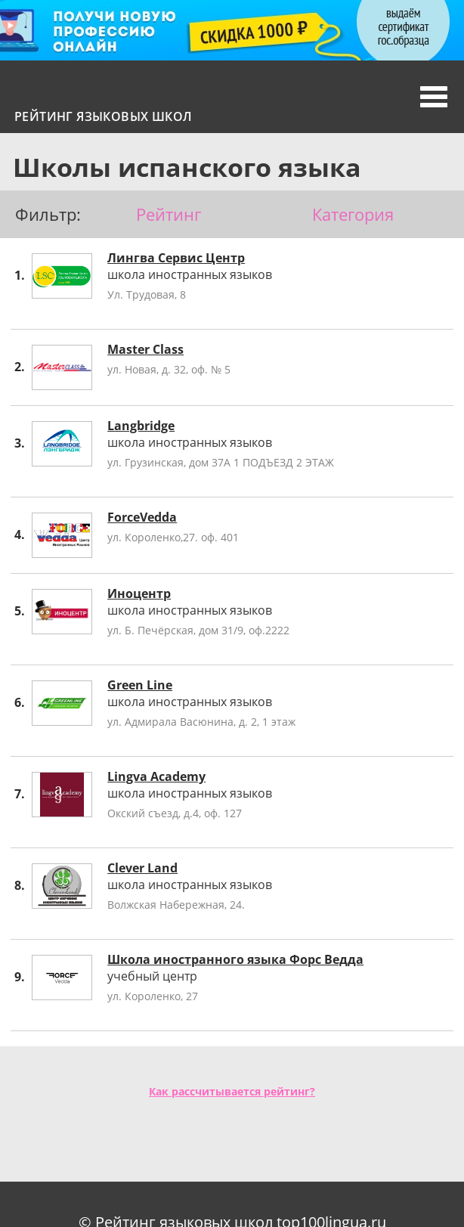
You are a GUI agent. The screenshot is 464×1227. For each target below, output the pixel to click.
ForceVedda (142, 517)
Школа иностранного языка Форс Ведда (235, 959)
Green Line (139, 685)
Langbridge (141, 425)
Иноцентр (139, 593)
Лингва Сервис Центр (176, 257)
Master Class (145, 349)
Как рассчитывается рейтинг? (232, 1091)
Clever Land (142, 868)
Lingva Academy (156, 776)
